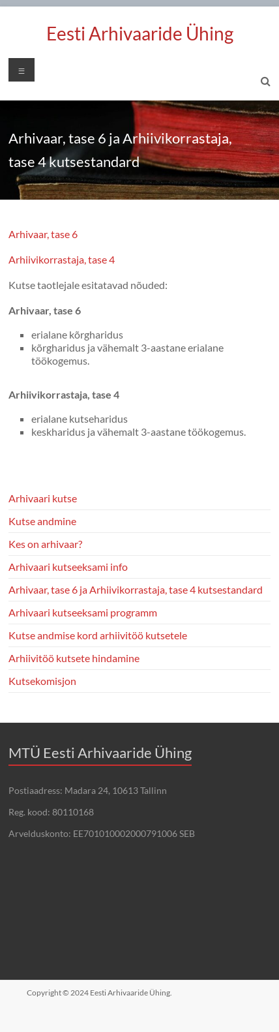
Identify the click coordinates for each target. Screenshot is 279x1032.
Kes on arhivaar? (45, 544)
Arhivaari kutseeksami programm (82, 612)
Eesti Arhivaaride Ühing (139, 33)
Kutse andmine (42, 521)
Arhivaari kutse (42, 498)
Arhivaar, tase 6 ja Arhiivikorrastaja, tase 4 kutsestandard (135, 589)
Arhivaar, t (31, 234)
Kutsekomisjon (42, 681)
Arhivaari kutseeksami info (68, 566)
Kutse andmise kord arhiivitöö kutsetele (97, 635)
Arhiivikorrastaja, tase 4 (62, 259)
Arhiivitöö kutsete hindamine (74, 658)
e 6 (71, 234)
